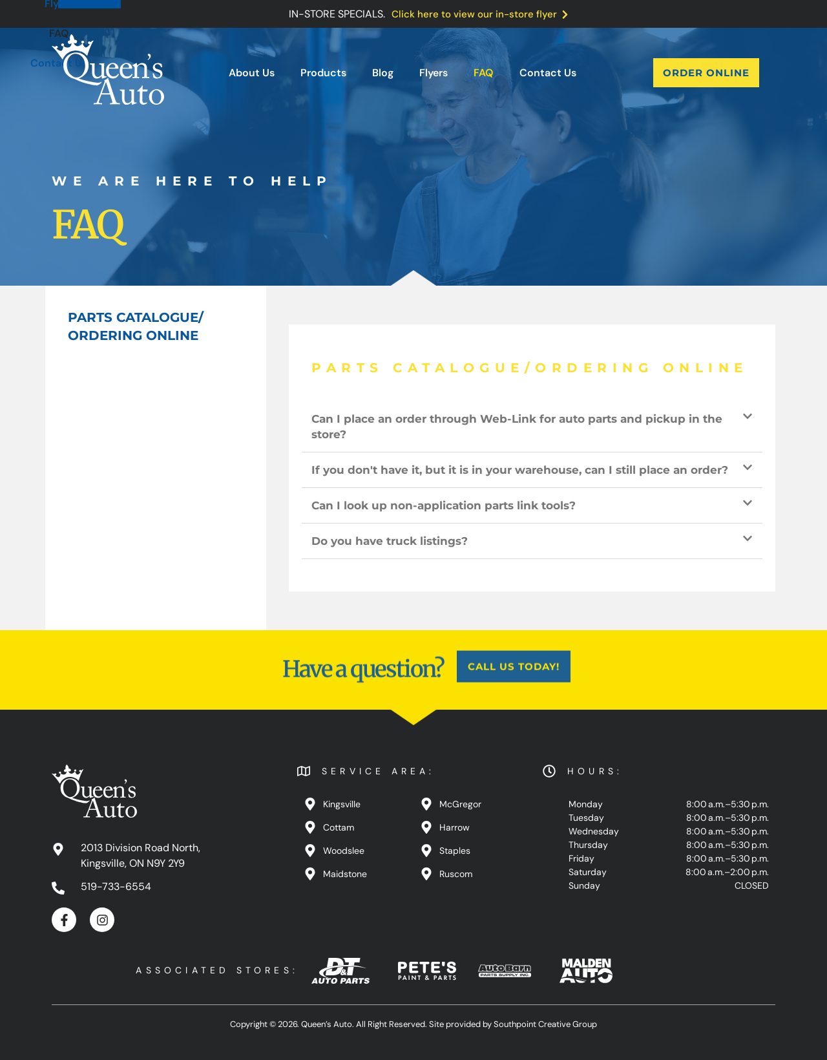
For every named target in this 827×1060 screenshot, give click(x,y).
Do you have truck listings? (389, 541)
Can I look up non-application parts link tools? (443, 505)
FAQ (484, 73)
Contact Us (547, 73)
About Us (252, 73)
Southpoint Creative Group (545, 1024)
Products (323, 73)
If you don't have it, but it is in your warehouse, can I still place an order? (519, 469)
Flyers (433, 73)
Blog (382, 73)
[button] (532, 426)
